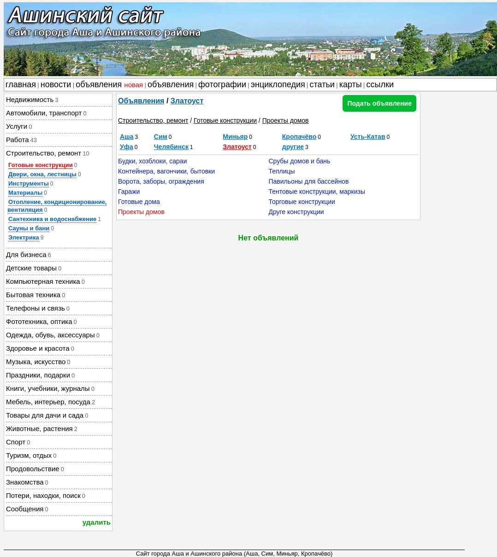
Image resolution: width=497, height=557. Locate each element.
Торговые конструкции (301, 201)
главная (21, 84)
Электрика (23, 237)
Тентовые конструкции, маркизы (316, 191)
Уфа (126, 146)
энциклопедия (278, 84)
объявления (109, 84)
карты (350, 84)
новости (56, 84)
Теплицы (281, 171)
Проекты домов (285, 120)
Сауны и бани (28, 228)
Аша (127, 136)
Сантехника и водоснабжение (52, 219)
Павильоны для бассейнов (308, 181)
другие (293, 146)
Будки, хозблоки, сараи (152, 161)
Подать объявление (379, 103)
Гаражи (129, 191)
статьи (322, 84)
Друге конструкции (296, 212)
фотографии (222, 84)
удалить (97, 522)
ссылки (380, 84)
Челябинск (171, 146)
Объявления (141, 101)
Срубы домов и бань (299, 161)
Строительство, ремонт (153, 120)
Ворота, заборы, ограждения (161, 181)
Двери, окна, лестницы (42, 174)
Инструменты (28, 183)
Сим (160, 136)
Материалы (25, 192)
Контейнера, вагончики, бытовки (166, 171)
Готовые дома (139, 201)
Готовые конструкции (40, 165)
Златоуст (187, 101)
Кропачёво (299, 136)
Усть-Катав (367, 136)
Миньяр (235, 136)
